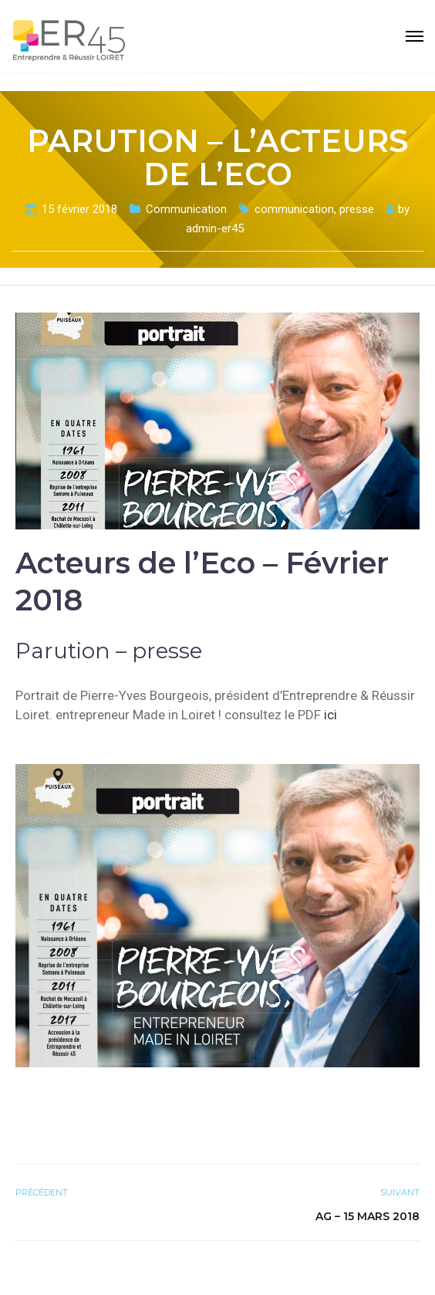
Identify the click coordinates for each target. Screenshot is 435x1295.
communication (294, 209)
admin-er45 (215, 228)
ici (330, 714)
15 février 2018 (79, 209)
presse (356, 209)
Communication (186, 209)
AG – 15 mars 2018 (367, 1216)
